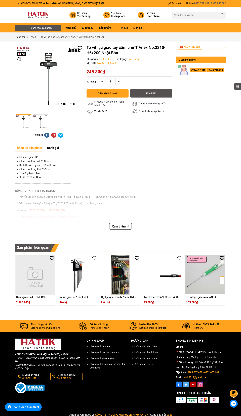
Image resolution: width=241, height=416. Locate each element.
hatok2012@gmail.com (195, 377)
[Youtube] (193, 384)
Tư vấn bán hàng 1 (34, 376)
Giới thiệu (87, 27)
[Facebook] (179, 384)
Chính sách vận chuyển (102, 358)
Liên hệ (137, 27)
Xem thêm (120, 226)
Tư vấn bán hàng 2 (69, 376)
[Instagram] (200, 384)
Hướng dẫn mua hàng (145, 346)
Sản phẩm (105, 27)
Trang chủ (70, 27)
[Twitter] (186, 384)
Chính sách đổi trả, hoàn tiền (104, 352)
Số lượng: (92, 81)
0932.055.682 (216, 69)
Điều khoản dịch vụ (144, 364)
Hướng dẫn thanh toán (146, 352)
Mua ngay (151, 93)
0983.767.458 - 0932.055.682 (203, 372)
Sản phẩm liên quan (33, 247)
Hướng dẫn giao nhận (145, 358)
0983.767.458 (198, 69)
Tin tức (123, 27)
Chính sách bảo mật (100, 346)
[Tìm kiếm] (222, 15)
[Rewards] (23, 407)
